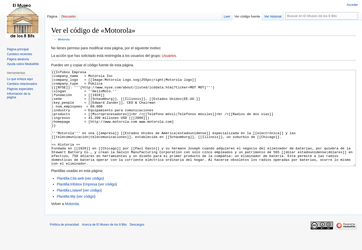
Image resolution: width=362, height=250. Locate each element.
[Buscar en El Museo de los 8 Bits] (321, 16)
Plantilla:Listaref (69, 209)
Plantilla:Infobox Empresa (77, 203)
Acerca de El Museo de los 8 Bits (104, 243)
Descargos (137, 243)
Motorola (64, 39)
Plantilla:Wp (66, 215)
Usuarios (169, 56)
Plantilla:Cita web (70, 197)
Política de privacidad (64, 243)
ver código (94, 197)
